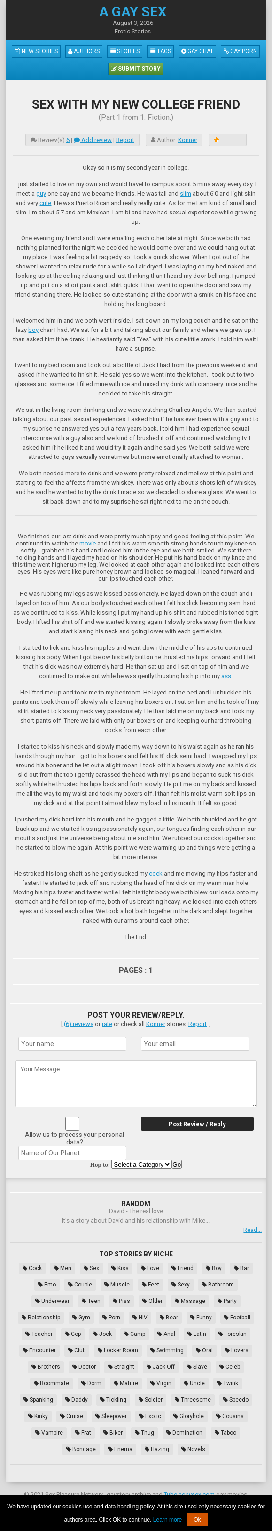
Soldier (151, 1400)
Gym (81, 1317)
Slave (197, 1367)
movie (87, 543)
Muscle (117, 1284)
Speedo (236, 1400)
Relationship (41, 1317)
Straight (121, 1367)
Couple (80, 1284)
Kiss (120, 1268)
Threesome (193, 1400)
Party (227, 1301)
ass (226, 675)
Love (150, 1268)
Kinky (38, 1416)
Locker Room (118, 1350)
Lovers (237, 1350)
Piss (121, 1301)
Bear (169, 1317)
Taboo (225, 1432)
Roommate (51, 1383)
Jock (102, 1334)
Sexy (180, 1284)
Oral (204, 1350)
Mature (126, 1383)
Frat (83, 1432)
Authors (84, 51)
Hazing (157, 1449)
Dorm (91, 1383)
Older (152, 1301)
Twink (227, 1383)
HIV (140, 1317)
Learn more (167, 1519)
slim (185, 193)
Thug (144, 1432)
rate (107, 1023)
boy (33, 329)
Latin (196, 1334)
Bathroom (218, 1284)
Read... (252, 1229)
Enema (120, 1449)
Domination (184, 1432)
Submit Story (136, 68)
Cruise (71, 1416)
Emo (47, 1284)
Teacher (39, 1334)
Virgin (160, 1383)
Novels (193, 1449)
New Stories (36, 51)
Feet (150, 1284)
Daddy (76, 1400)
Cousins (230, 1416)
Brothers (45, 1367)
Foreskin (232, 1334)
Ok (197, 1519)
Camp (134, 1334)
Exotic (150, 1416)
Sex (91, 1268)
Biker (113, 1432)
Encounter (39, 1350)
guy (41, 193)
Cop (73, 1334)
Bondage (81, 1449)
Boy (214, 1268)
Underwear (52, 1301)
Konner (187, 139)
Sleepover (111, 1416)
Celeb (229, 1367)
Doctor (84, 1367)
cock (156, 873)
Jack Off (161, 1367)
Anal (166, 1334)
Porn (111, 1317)
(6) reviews (78, 1023)
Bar (241, 1268)
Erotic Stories (133, 31)
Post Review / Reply (197, 1124)
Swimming (167, 1350)
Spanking (38, 1400)
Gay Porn (240, 51)
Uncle (194, 1383)
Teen (91, 1301)
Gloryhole (188, 1416)
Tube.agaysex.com (189, 1494)
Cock (32, 1268)
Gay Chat (197, 51)
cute (45, 202)
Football (237, 1317)
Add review (93, 139)
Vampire (49, 1432)
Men (62, 1268)
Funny (201, 1317)
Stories (125, 51)
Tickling (113, 1400)
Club (76, 1350)
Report (125, 139)
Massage (190, 1301)
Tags (160, 51)
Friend (182, 1268)
